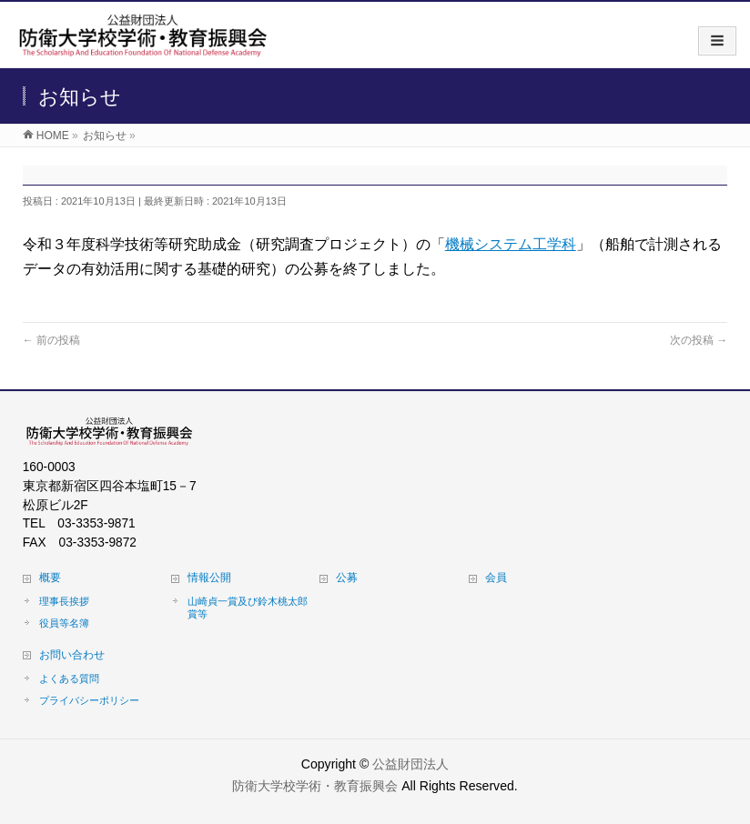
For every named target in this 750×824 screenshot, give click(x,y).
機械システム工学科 (510, 244)
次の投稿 (698, 340)
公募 (347, 577)
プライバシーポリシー (89, 700)
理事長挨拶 (64, 601)
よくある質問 (69, 678)
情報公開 (209, 577)
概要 (50, 577)
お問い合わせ (72, 654)
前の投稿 (51, 340)
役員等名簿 (64, 623)
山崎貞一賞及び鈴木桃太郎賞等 (248, 607)
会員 (496, 577)
